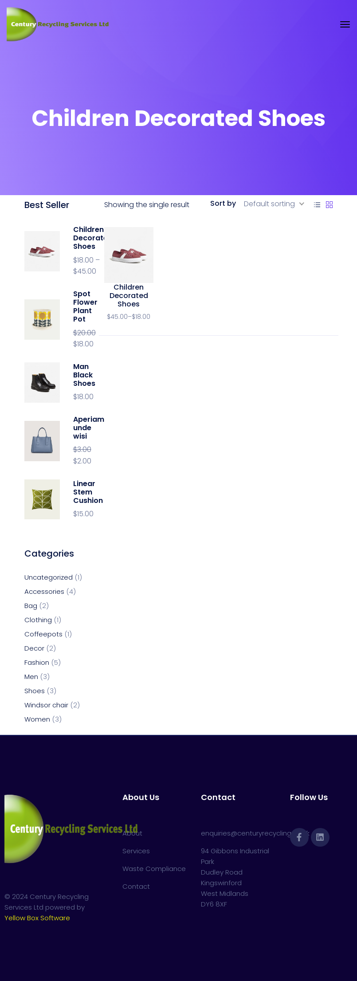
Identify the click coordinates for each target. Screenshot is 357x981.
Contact (136, 886)
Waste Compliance (154, 868)
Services (136, 850)
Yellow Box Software (37, 917)
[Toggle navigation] (345, 24)
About (132, 833)
